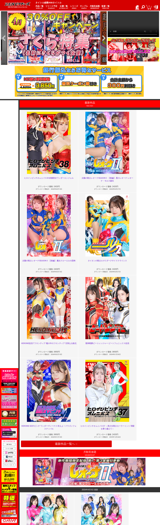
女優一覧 (63, 7)
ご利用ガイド (33, 503)
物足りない (53, 413)
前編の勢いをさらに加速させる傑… (64, 455)
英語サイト (85, 508)
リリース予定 (51, 7)
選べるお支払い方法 (36, 508)
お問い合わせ (86, 506)
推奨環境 (32, 506)
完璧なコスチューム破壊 (129, 455)
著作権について (61, 508)
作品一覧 (39, 7)
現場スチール (33, 511)
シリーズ (74, 7)
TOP (30, 500)
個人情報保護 (60, 506)
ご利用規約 (59, 500)
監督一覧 (106, 7)
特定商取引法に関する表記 (65, 503)
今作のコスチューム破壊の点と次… (134, 413)
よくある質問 (86, 503)
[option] (54, 38)
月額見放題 (95, 7)
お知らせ (84, 500)
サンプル (84, 7)
